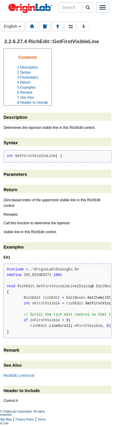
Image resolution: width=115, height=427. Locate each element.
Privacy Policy (25, 419)
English (12, 26)
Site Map (6, 419)
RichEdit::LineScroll (19, 376)
